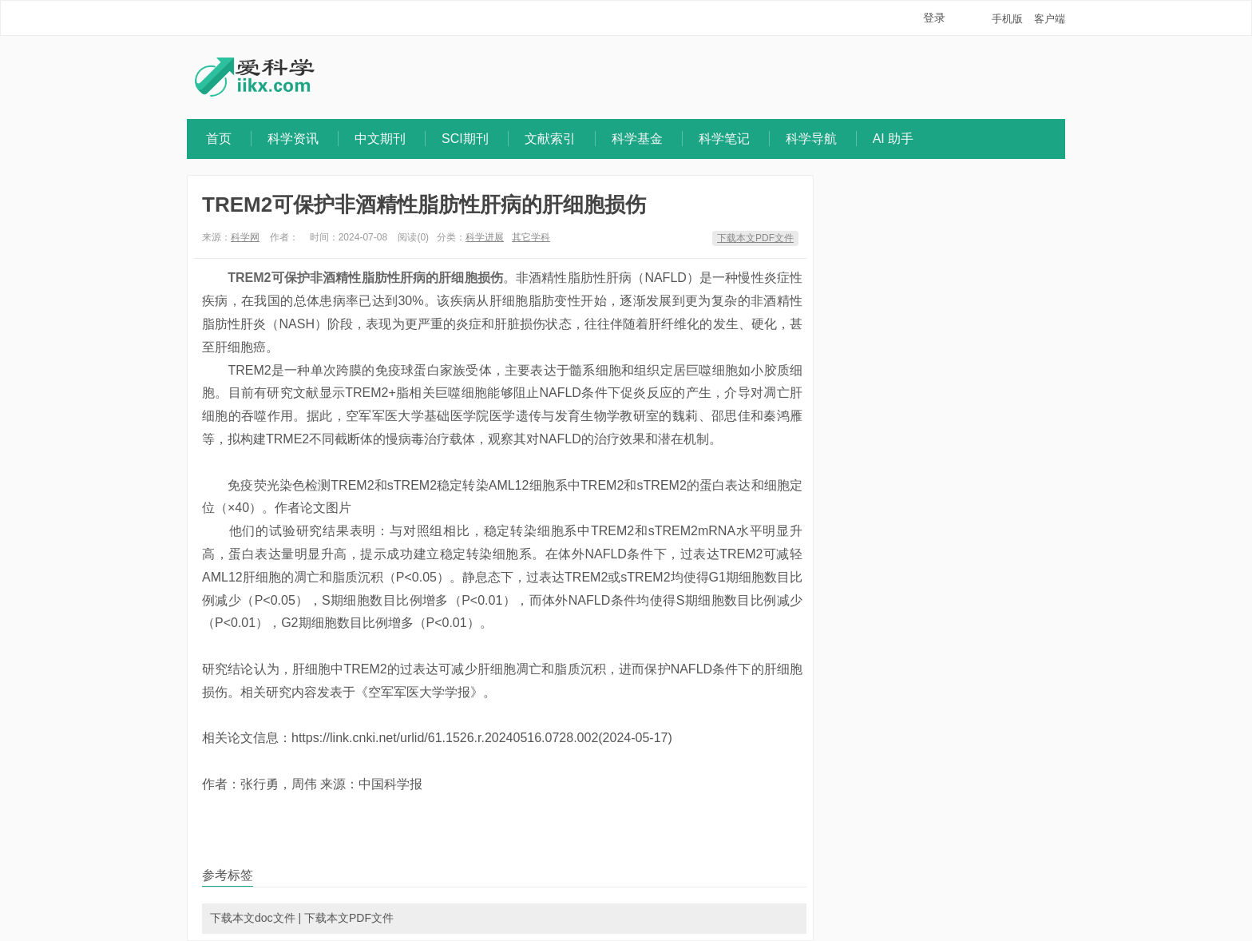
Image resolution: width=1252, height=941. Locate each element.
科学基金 (637, 138)
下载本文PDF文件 (755, 238)
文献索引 (550, 138)
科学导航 (811, 138)
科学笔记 (724, 138)
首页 (219, 138)
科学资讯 (293, 138)
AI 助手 (893, 138)
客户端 (1049, 19)
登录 (934, 17)
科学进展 (485, 237)
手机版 (1007, 19)
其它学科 (531, 237)
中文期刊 (380, 138)
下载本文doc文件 (252, 917)
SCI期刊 (465, 138)
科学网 (245, 237)
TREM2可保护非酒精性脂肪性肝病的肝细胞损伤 (424, 204)
